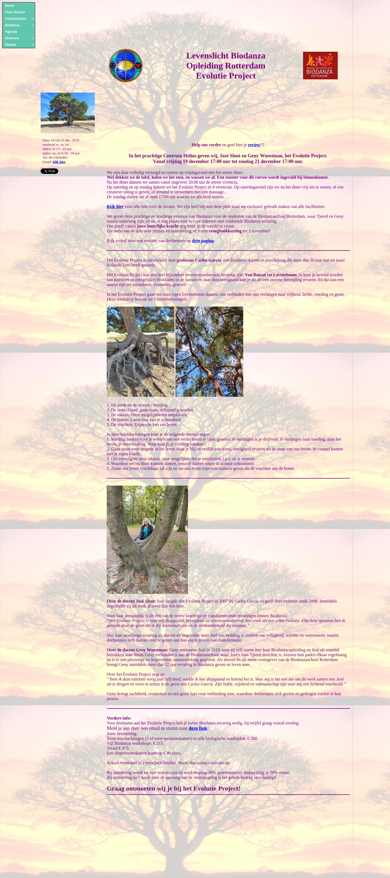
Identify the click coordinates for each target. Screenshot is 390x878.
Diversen (19, 38)
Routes (19, 45)
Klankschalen (19, 19)
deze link (198, 728)
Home (9, 6)
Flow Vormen (15, 12)
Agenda (11, 32)
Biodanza (19, 25)
